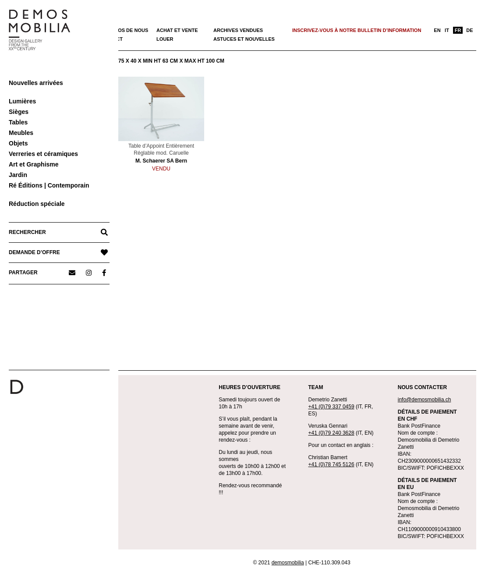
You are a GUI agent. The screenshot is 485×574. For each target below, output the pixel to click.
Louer (164, 39)
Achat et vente (177, 30)
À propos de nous (123, 30)
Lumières (22, 101)
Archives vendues (238, 30)
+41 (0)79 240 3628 (331, 433)
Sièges (18, 111)
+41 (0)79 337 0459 (331, 407)
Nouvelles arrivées (36, 82)
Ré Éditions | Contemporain (49, 185)
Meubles (21, 132)
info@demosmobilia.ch (424, 400)
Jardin (18, 174)
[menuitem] (437, 30)
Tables (18, 122)
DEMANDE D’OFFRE (34, 252)
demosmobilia (288, 563)
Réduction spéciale (37, 203)
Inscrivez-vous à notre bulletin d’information (356, 30)
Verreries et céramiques (43, 153)
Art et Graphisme (34, 164)
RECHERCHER (27, 232)
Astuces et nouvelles (244, 39)
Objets (18, 143)
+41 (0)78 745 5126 (331, 464)
